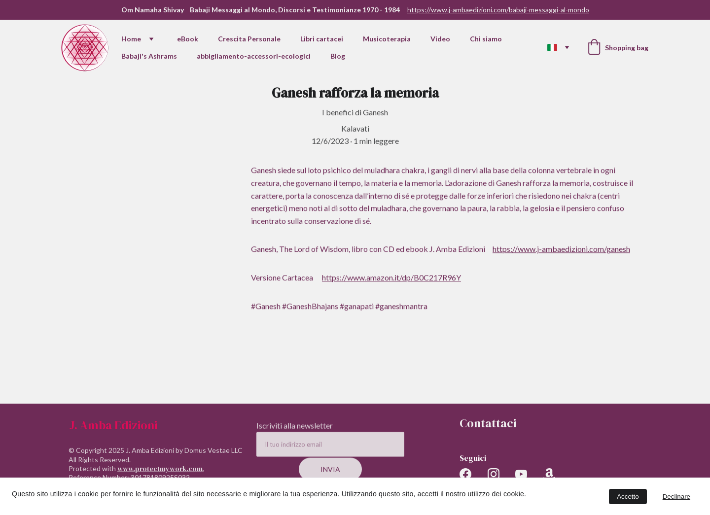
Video (440, 38)
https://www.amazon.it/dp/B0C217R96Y (391, 279)
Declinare (676, 496)
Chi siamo (486, 38)
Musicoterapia (387, 38)
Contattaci (488, 423)
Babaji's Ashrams (149, 56)
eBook (187, 38)
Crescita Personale (249, 38)
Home (131, 38)
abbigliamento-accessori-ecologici (254, 56)
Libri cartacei (321, 38)
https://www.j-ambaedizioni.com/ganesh (561, 251)
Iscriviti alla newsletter (294, 429)
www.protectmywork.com (160, 472)
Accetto (628, 496)
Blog (337, 56)
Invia (330, 473)
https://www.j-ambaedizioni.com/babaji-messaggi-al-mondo (498, 9)
